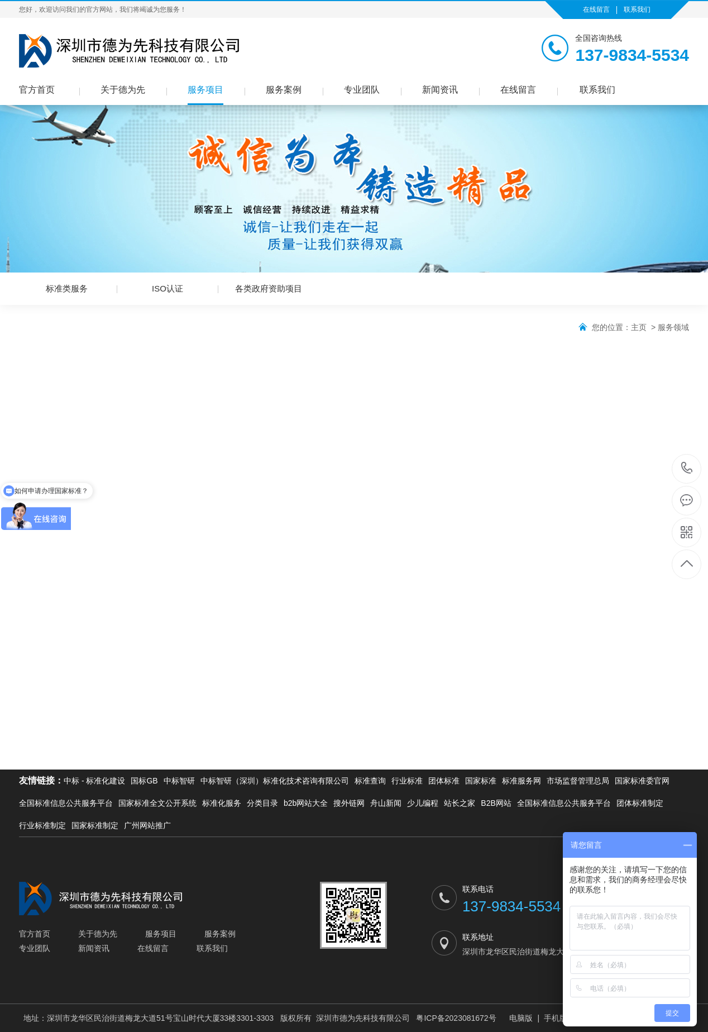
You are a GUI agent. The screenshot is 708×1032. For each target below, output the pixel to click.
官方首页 (37, 89)
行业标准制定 (42, 825)
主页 (639, 327)
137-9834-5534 (687, 469)
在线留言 (596, 9)
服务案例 (284, 89)
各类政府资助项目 (268, 288)
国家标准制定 (94, 825)
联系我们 (637, 9)
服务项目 (205, 89)
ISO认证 (167, 288)
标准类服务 (67, 288)
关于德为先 (123, 89)
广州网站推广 (147, 825)
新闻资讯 (440, 89)
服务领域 (673, 327)
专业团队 (362, 89)
